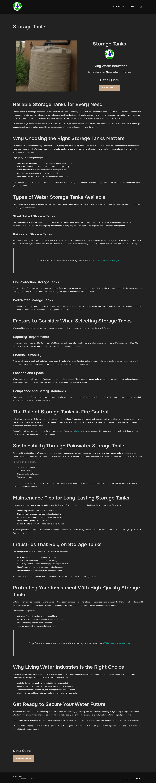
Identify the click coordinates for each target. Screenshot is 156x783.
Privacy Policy (18, 776)
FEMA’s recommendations (116, 643)
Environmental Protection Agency (104, 260)
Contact (133, 7)
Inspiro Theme (128, 779)
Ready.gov (79, 431)
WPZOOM (139, 779)
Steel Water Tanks (119, 7)
